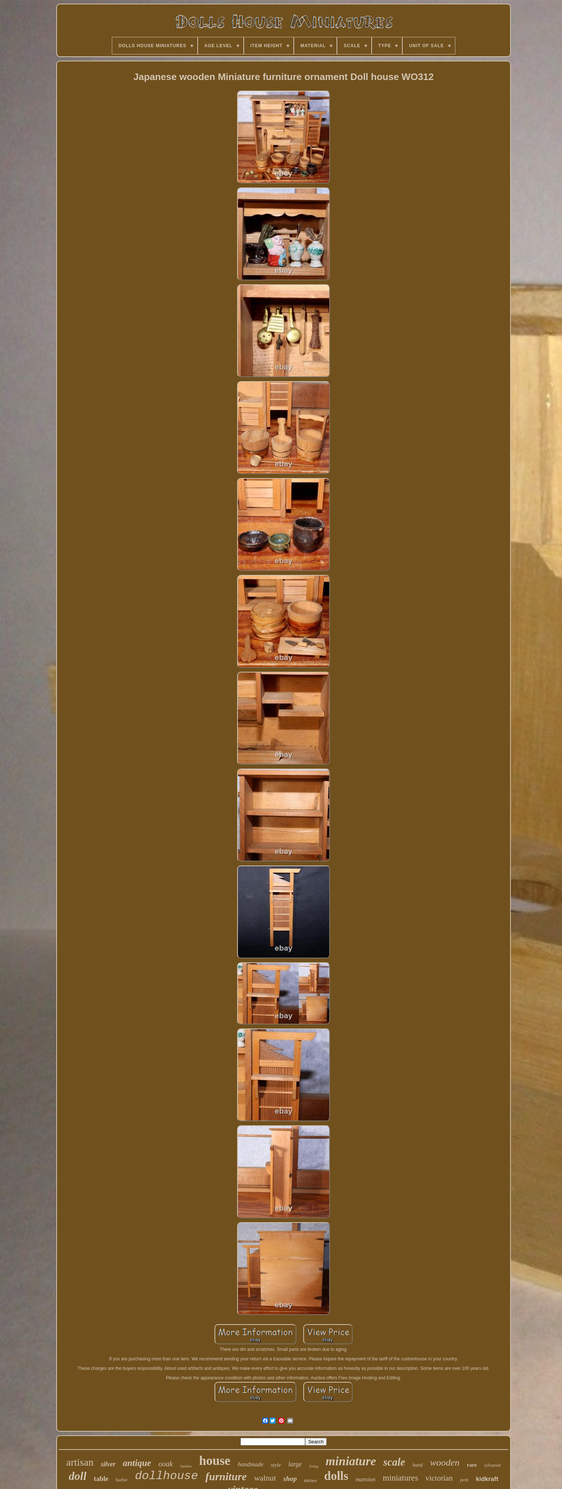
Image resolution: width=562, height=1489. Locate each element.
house (215, 1461)
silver (108, 1464)
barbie (122, 1479)
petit (464, 1479)
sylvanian (492, 1465)
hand (418, 1465)
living (313, 1466)
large (295, 1464)
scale (394, 1462)
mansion (365, 1479)
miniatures (400, 1477)
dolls (336, 1475)
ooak (166, 1464)
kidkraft (487, 1478)
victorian (439, 1478)
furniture (226, 1476)
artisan (80, 1462)
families (186, 1466)
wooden (445, 1462)
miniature (351, 1461)
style (276, 1465)
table (101, 1478)
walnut (265, 1477)
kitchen (310, 1480)
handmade (250, 1464)
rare (472, 1465)
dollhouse (166, 1476)
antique (137, 1463)
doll (77, 1476)
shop (290, 1478)
